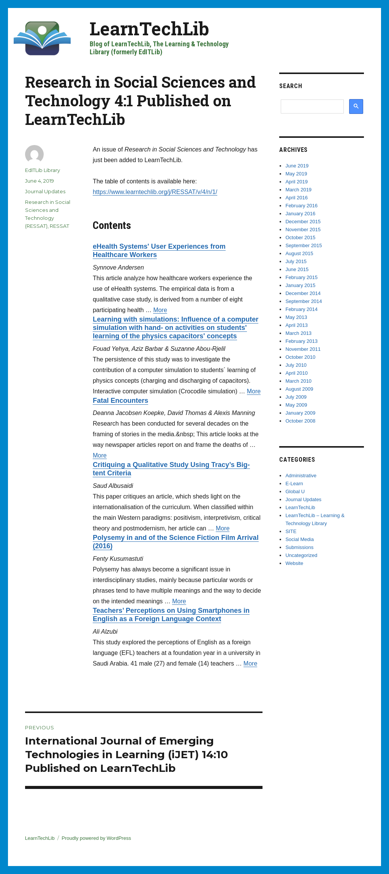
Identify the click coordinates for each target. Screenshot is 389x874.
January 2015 (300, 285)
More (160, 310)
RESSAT (59, 226)
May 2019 (296, 174)
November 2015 (303, 229)
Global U (295, 491)
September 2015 (303, 245)
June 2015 (296, 269)
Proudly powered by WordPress (96, 838)
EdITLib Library (42, 170)
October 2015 (300, 237)
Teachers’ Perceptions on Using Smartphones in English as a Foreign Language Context (171, 615)
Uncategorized (301, 555)
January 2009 (300, 413)
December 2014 (303, 293)
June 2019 (296, 166)
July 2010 (296, 365)
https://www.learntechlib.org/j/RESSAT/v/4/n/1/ (155, 192)
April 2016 (296, 197)
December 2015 (303, 221)
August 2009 (299, 389)
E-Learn (294, 483)
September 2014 (303, 301)
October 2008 (300, 421)
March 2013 (298, 333)
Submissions (299, 547)
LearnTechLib (149, 28)
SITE (290, 531)
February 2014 (301, 309)
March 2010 (298, 381)
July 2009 (296, 397)
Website (294, 563)
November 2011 (303, 349)
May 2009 (296, 405)
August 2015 (299, 253)
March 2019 (298, 189)
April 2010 (296, 373)
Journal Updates (45, 191)
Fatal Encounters (120, 400)
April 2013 (296, 325)
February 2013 (301, 341)
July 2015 (296, 261)
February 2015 (301, 277)
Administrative (300, 475)
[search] (311, 106)
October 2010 (300, 357)
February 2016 (301, 205)
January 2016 (300, 213)
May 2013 (296, 317)
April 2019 (296, 182)
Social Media (299, 539)
